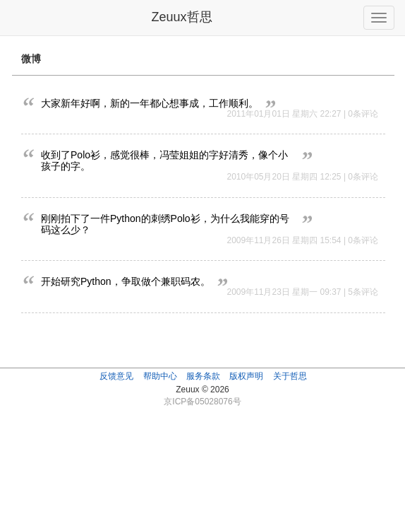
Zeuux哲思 (181, 17)
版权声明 (246, 376)
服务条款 (203, 376)
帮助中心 (160, 376)
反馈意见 (116, 376)
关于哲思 (290, 376)
